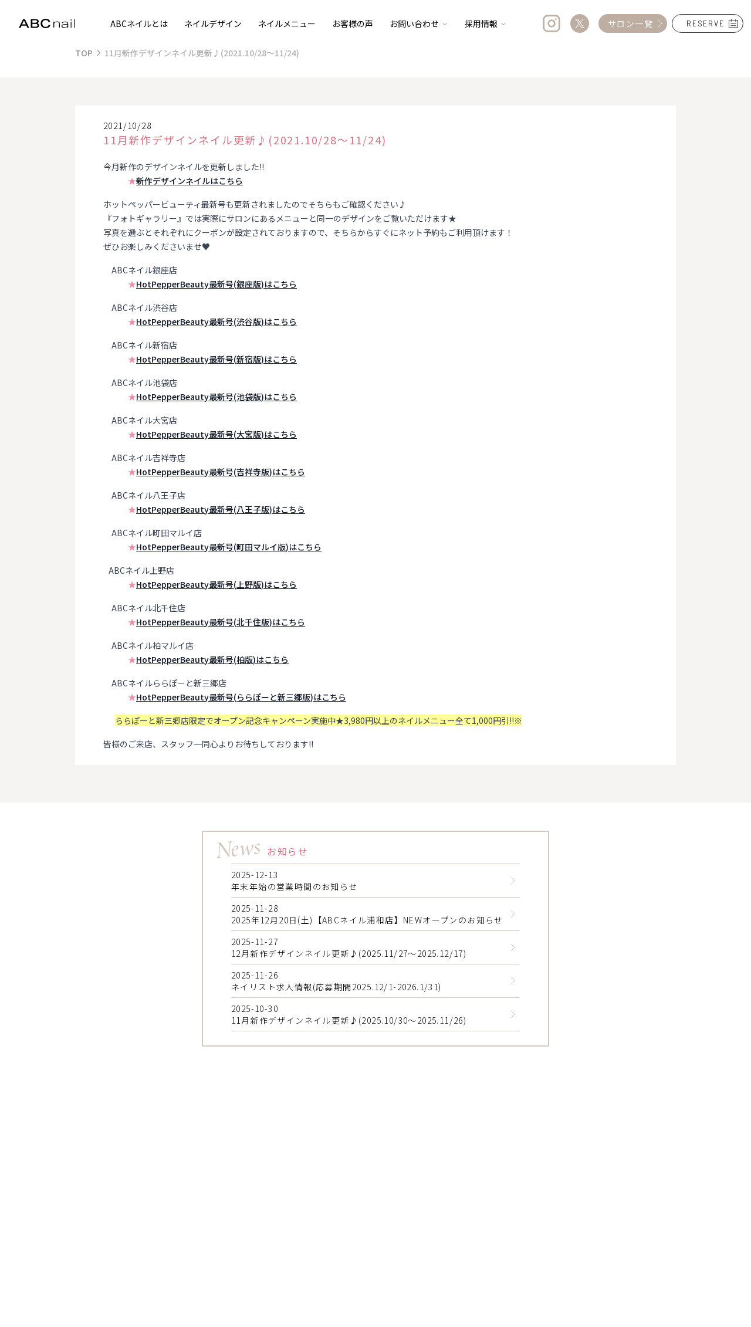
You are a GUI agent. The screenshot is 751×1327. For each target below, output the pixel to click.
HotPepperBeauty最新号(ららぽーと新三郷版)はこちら (241, 697)
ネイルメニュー (287, 23)
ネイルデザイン (213, 23)
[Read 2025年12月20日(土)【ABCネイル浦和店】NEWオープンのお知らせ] (513, 914)
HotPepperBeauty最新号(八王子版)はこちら (220, 509)
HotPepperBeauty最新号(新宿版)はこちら (216, 359)
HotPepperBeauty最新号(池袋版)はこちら (216, 396)
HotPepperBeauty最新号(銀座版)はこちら (216, 284)
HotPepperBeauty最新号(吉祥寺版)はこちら (220, 472)
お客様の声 (352, 23)
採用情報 (486, 23)
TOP (84, 53)
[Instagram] (551, 23)
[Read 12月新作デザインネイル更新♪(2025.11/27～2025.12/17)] (513, 947)
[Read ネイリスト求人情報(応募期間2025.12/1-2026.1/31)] (513, 981)
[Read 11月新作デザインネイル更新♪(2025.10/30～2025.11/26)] (513, 1014)
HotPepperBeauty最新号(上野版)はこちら (216, 584)
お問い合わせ (419, 23)
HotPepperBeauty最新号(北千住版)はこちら (220, 622)
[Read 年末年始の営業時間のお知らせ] (513, 881)
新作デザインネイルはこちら (189, 181)
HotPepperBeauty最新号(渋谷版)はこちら (216, 321)
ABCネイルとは (139, 23)
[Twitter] (579, 23)
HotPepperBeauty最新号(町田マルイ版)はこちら (229, 547)
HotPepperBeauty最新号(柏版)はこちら (212, 659)
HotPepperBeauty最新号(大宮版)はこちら (216, 434)
